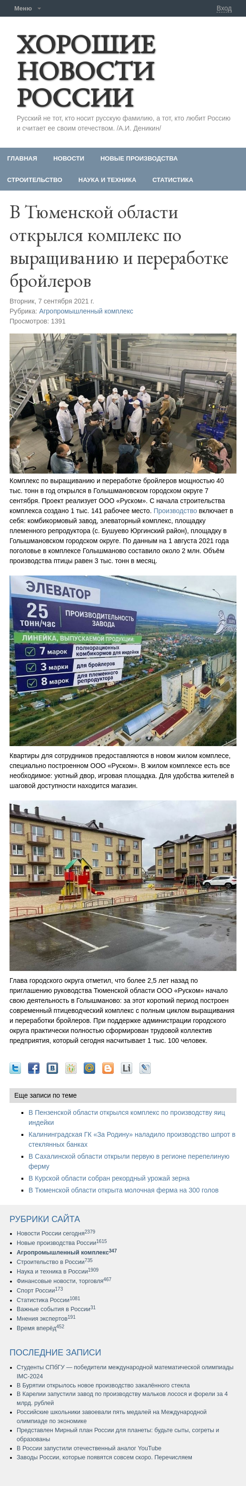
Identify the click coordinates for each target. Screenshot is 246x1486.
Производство (175, 511)
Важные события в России (56, 1309)
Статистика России (48, 1300)
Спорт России (40, 1290)
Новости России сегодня (56, 1233)
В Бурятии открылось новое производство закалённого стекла (103, 1385)
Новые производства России (62, 1243)
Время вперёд (40, 1328)
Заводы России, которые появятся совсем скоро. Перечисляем (104, 1457)
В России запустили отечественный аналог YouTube (89, 1448)
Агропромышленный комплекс (86, 311)
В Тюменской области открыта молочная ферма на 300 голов (124, 1190)
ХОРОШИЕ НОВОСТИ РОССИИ (86, 71)
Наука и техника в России (57, 1271)
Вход (224, 8)
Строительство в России (55, 1262)
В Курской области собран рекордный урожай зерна (109, 1178)
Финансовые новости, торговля (64, 1281)
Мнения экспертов (46, 1318)
